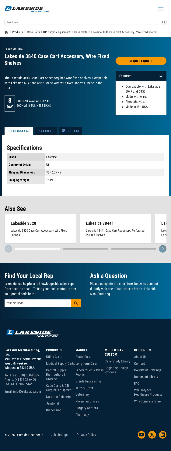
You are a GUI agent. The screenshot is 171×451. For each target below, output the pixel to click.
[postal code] (38, 303)
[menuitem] (60, 383)
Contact (139, 363)
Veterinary (82, 394)
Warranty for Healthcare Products (148, 392)
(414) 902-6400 (25, 380)
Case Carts (80, 32)
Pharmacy (82, 415)
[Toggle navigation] (160, 9)
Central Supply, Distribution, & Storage (56, 374)
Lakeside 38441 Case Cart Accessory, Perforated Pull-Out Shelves (115, 233)
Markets (82, 350)
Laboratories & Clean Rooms (89, 372)
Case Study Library (117, 361)
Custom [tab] (70, 131)
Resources (142, 350)
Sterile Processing (88, 381)
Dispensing (53, 410)
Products (17, 32)
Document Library (146, 377)
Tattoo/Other (84, 388)
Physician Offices (87, 401)
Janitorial (52, 403)
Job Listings (59, 435)
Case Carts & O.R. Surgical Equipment (48, 32)
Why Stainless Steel (148, 401)
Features (125, 76)
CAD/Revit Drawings (147, 370)
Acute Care (83, 357)
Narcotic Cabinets (58, 397)
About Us (140, 357)
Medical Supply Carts (60, 363)
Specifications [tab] (19, 131)
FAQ (136, 383)
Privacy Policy (86, 435)
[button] (162, 249)
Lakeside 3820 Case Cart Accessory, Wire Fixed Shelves (39, 233)
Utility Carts (54, 357)
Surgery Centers (86, 408)
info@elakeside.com (27, 391)
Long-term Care (86, 363)
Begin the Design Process (116, 370)
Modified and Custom (115, 352)
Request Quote (140, 61)
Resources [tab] (46, 131)
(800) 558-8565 (28, 375)
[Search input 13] (83, 22)
